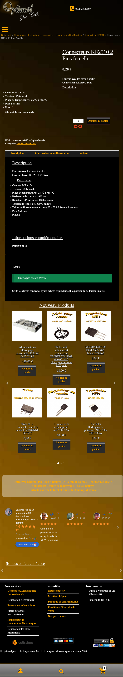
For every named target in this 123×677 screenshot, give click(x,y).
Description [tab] (17, 153)
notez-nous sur (27, 544)
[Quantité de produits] (78, 121)
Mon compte (20, 670)
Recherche (61, 670)
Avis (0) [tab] (84, 153)
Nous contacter (56, 590)
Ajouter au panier (98, 120)
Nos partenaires (56, 616)
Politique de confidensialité (63, 601)
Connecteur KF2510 (26, 143)
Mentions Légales (57, 596)
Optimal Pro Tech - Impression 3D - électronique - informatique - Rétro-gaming (26, 516)
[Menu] (7, 29)
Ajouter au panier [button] (27, 370)
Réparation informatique (21, 605)
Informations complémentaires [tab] (52, 153)
